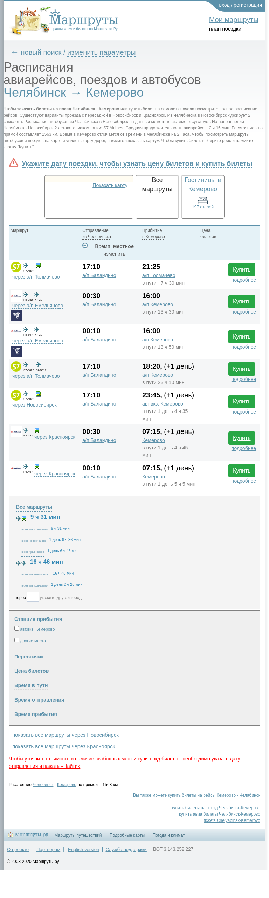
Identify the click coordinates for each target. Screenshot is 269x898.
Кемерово (153, 440)
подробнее (244, 280)
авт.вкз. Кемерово (162, 404)
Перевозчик (28, 656)
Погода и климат (169, 835)
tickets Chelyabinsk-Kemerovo (232, 820)
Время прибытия (35, 714)
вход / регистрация (240, 5)
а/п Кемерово (157, 304)
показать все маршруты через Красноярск (63, 746)
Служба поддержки (126, 849)
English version (83, 849)
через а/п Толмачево (36, 277)
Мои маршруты (233, 20)
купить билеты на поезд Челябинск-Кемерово (215, 807)
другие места (33, 640)
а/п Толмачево (158, 275)
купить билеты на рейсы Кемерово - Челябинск (214, 795)
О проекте (18, 849)
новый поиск (41, 52)
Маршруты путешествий (78, 835)
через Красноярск (54, 437)
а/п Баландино (99, 275)
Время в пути (31, 685)
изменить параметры (101, 52)
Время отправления (39, 700)
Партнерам (48, 849)
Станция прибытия (38, 619)
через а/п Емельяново (37, 305)
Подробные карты (127, 835)
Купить (242, 270)
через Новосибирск (34, 405)
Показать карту (109, 185)
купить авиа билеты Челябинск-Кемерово (219, 814)
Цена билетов (31, 671)
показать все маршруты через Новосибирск (65, 735)
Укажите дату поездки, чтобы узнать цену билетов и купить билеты (137, 163)
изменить (114, 254)
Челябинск (43, 784)
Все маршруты (34, 507)
